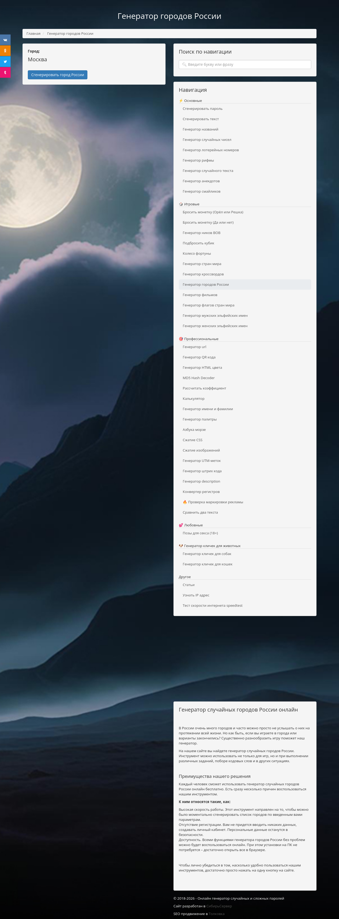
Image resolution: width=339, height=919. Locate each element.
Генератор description (201, 481)
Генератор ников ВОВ (201, 232)
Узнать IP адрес (196, 595)
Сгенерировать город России (57, 74)
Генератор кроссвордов (203, 274)
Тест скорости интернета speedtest (213, 605)
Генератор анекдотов (201, 181)
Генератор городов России (206, 284)
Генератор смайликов (202, 191)
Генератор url (194, 346)
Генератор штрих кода (202, 471)
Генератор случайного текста (208, 170)
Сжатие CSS (192, 439)
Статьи (189, 584)
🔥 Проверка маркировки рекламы (213, 502)
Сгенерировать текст (201, 118)
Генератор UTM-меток (202, 460)
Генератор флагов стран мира (208, 305)
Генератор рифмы (198, 160)
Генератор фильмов (200, 294)
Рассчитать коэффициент (204, 388)
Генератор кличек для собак (207, 553)
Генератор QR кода (199, 357)
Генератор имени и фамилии (208, 408)
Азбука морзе (194, 429)
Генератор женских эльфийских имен (215, 325)
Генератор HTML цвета (202, 367)
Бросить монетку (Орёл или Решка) (213, 212)
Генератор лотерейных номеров (211, 150)
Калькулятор (193, 398)
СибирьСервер (219, 906)
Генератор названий (200, 129)
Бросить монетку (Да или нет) (208, 222)
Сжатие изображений (201, 450)
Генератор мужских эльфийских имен (215, 315)
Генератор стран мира (202, 263)
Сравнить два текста (200, 512)
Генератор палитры (200, 419)
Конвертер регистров (201, 491)
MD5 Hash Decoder (199, 377)
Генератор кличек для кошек (208, 564)
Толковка (217, 913)
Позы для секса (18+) (200, 533)
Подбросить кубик (198, 243)
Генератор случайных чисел (207, 139)
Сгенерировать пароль (202, 108)
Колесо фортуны (197, 253)
